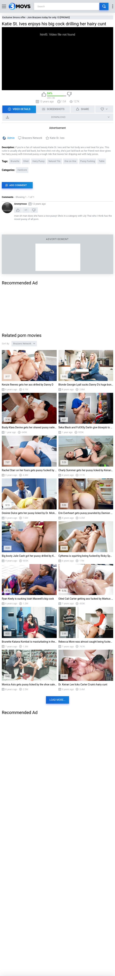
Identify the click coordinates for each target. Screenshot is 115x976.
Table (101, 161)
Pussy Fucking (87, 161)
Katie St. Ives (57, 137)
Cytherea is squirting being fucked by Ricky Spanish (85, 555)
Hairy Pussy (39, 161)
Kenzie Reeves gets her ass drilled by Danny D (27, 384)
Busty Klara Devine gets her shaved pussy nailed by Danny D (29, 427)
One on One (70, 161)
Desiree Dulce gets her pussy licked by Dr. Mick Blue (29, 513)
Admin (11, 137)
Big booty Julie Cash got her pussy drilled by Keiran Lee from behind (29, 555)
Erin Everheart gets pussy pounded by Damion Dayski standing (85, 513)
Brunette (15, 161)
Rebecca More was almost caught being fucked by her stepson (85, 641)
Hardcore (22, 170)
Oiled (26, 161)
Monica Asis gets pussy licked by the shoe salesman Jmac (29, 684)
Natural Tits (54, 161)
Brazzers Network (32, 137)
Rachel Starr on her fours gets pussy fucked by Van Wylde (29, 470)
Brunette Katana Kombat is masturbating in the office (29, 641)
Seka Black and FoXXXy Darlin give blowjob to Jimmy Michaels (85, 427)
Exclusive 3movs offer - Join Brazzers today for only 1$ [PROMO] (36, 17)
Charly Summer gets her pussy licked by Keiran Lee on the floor (85, 470)
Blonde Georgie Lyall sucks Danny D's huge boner (85, 384)
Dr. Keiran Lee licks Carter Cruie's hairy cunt (82, 684)
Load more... (58, 699)
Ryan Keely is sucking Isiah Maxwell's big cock (28, 598)
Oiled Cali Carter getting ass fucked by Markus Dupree (85, 598)
